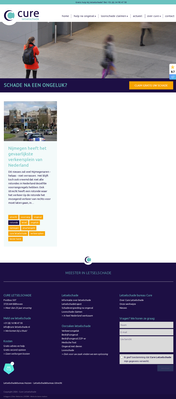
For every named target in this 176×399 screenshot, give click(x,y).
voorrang (25, 217)
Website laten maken (38, 396)
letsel (24, 222)
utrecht (13, 217)
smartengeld (29, 228)
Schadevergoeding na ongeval (77, 308)
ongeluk (35, 222)
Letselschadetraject (72, 304)
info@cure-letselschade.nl (17, 327)
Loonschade (68, 350)
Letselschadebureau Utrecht (48, 383)
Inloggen (7, 396)
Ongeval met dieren (72, 346)
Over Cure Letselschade (132, 300)
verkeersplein (37, 233)
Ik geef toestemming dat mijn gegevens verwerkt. (147, 359)
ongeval (38, 217)
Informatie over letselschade (76, 300)
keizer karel (15, 239)
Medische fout (69, 342)
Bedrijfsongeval (70, 334)
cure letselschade (18, 233)
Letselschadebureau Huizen (17, 383)
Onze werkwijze (128, 304)
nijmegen (14, 228)
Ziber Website (17, 396)
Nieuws (123, 308)
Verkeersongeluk (70, 331)
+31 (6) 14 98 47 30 (13, 323)
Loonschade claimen (72, 311)
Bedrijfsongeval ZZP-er (74, 338)
